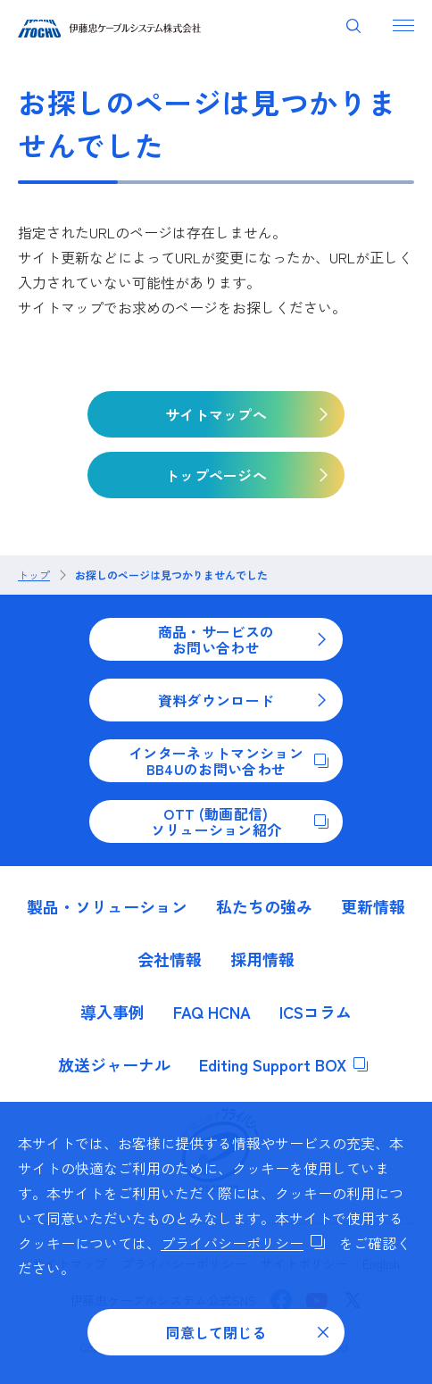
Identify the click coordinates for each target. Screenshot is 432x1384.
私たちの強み (264, 906)
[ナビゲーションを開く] (403, 25)
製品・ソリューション (107, 906)
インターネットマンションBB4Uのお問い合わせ (228, 761)
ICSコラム (315, 1011)
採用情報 (262, 959)
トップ (34, 575)
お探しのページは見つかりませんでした (171, 575)
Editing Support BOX (283, 1064)
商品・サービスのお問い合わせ (243, 639)
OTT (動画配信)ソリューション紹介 (239, 821)
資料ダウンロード (243, 700)
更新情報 (373, 906)
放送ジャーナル (114, 1064)
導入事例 (112, 1011)
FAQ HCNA (212, 1011)
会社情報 (169, 959)
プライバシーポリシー (243, 1243)
